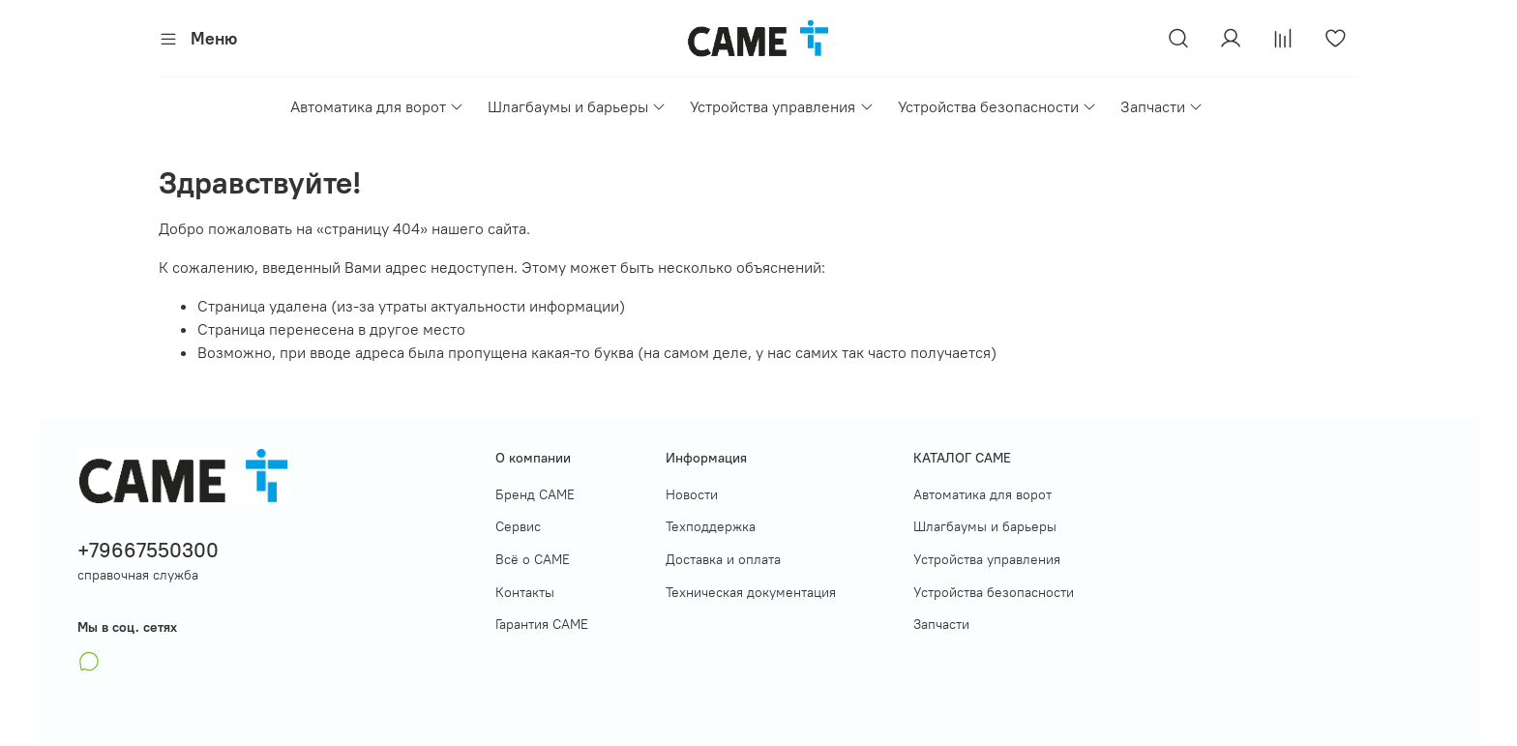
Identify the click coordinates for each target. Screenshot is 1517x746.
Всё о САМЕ (532, 559)
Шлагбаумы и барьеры (577, 106)
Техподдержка (711, 526)
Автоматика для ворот (377, 106)
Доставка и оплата (723, 559)
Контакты (524, 592)
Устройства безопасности (997, 106)
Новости (692, 494)
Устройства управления (782, 106)
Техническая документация (751, 592)
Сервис (518, 526)
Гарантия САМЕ (541, 624)
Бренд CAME (535, 494)
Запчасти (1162, 106)
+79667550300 (148, 550)
